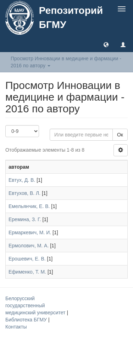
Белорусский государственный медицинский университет (36, 305)
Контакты (16, 327)
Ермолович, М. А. (29, 245)
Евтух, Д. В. (22, 180)
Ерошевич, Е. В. (27, 259)
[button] (106, 44)
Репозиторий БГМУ (71, 17)
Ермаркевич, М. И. (30, 232)
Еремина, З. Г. (25, 219)
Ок (120, 134)
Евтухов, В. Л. (24, 193)
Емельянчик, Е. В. (29, 206)
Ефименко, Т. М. (27, 272)
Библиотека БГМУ (26, 319)
